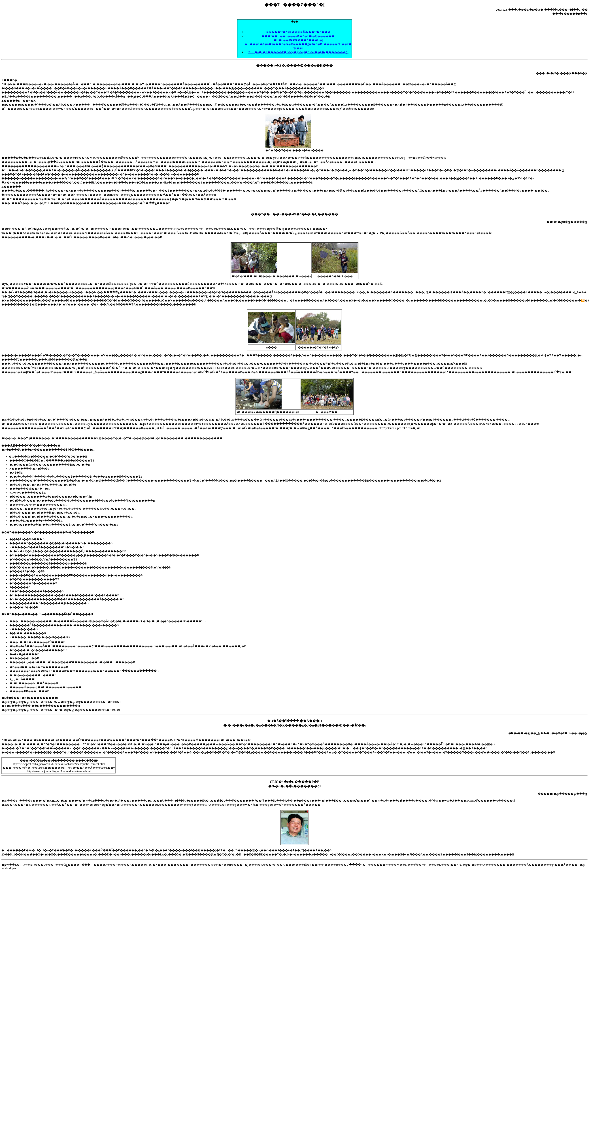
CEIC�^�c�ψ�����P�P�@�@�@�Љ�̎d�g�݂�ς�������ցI (298, 52)
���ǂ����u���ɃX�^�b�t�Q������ (298, 36)
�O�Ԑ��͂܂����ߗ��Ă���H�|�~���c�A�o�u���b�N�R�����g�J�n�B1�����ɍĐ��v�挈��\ (298, 43)
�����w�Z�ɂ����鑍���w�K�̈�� (298, 31)
